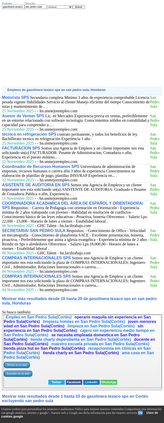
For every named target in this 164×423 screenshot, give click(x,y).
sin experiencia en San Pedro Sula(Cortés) (73, 328)
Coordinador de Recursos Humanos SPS (40, 166)
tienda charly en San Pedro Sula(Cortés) (81, 353)
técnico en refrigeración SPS (29, 134)
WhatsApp (108, 382)
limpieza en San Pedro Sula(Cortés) (101, 326)
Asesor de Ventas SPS (23, 116)
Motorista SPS (15, 97)
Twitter (56, 382)
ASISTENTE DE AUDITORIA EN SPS (36, 185)
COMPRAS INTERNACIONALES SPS (36, 258)
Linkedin (91, 382)
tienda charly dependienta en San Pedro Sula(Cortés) (80, 339)
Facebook (74, 382)
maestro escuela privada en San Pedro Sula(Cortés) (100, 344)
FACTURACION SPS (21, 148)
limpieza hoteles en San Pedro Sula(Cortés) (84, 321)
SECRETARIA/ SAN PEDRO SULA (34, 231)
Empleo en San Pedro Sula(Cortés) (39, 317)
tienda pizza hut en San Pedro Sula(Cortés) (44, 348)
